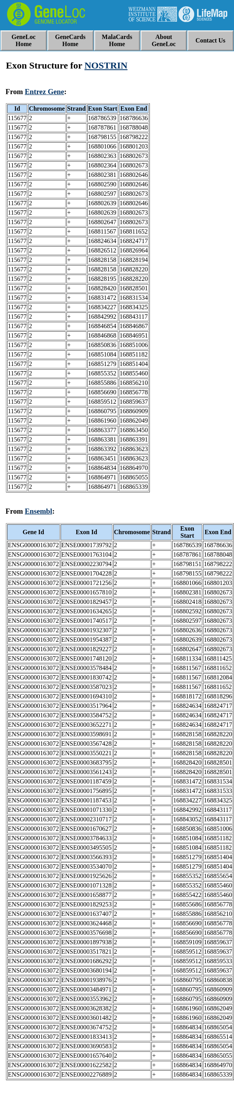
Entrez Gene (44, 91)
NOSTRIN (106, 65)
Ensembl (38, 511)
